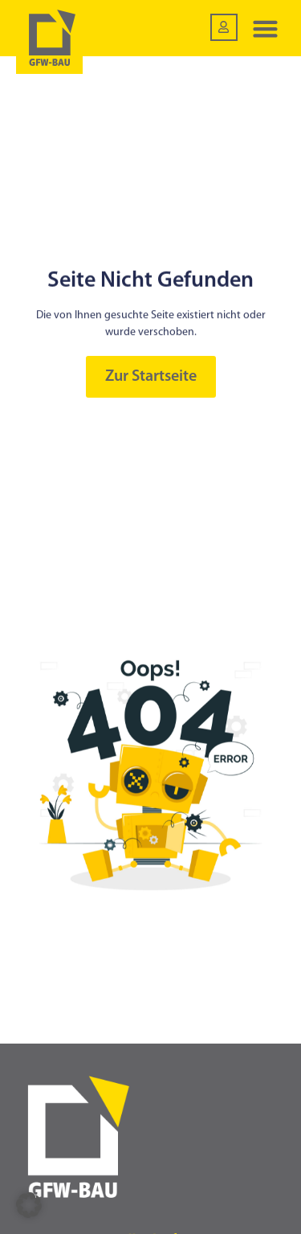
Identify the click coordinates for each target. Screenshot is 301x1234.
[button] (266, 28)
